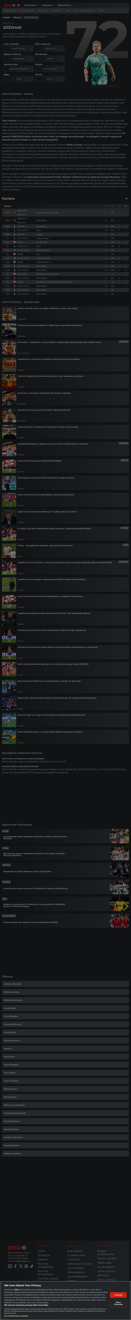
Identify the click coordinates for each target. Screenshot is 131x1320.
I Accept (118, 1295)
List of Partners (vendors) (16, 1316)
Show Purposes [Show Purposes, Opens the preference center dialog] (118, 1303)
